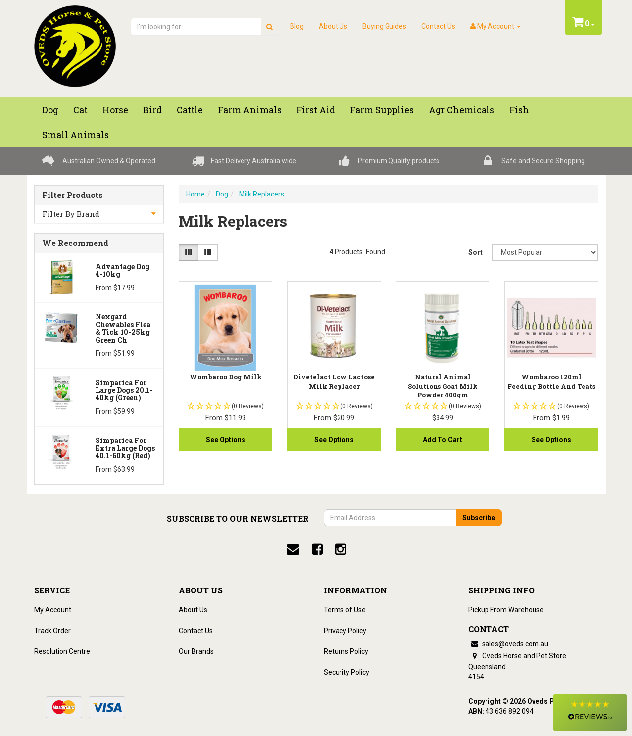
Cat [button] (80, 110)
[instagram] (340, 549)
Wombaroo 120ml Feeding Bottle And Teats (551, 381)
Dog (222, 194)
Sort (475, 252)
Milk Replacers (261, 194)
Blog (297, 26)
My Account (52, 610)
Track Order (52, 631)
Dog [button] (50, 110)
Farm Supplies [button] (382, 110)
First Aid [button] (315, 110)
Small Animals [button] (75, 135)
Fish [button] (519, 110)
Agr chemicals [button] (461, 110)
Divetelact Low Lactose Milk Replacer (334, 381)
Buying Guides (384, 26)
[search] (269, 27)
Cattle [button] (190, 110)
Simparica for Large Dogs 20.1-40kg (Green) (124, 390)
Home (195, 194)
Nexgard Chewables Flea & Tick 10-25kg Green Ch (123, 328)
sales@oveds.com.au (508, 644)
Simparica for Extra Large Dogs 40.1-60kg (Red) (125, 448)
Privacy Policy (345, 631)
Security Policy (346, 672)
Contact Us (438, 26)
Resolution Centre (62, 651)
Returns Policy (346, 651)
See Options (225, 439)
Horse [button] (115, 110)
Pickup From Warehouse (506, 610)
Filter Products (72, 195)
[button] (590, 712)
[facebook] (317, 549)
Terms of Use (345, 610)
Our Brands (196, 651)
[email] (293, 549)
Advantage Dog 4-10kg (122, 270)
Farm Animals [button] (250, 110)
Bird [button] (152, 110)
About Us (333, 26)
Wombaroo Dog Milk (226, 376)
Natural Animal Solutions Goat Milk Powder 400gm (443, 385)
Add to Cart (442, 439)
